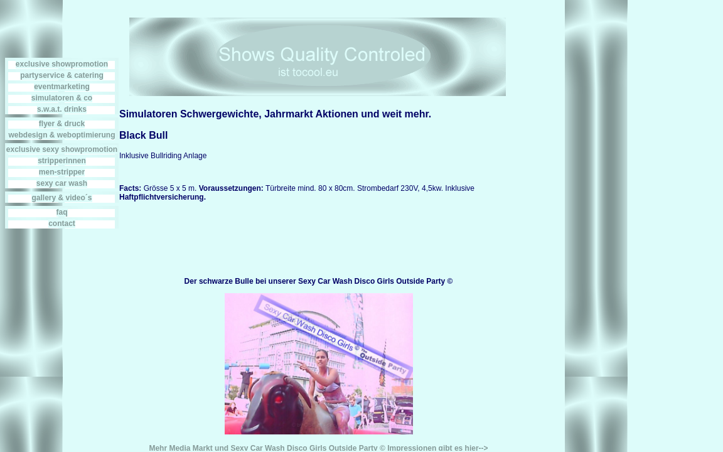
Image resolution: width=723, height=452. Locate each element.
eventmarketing (62, 86)
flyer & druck (62, 123)
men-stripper (62, 172)
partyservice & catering (62, 75)
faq (62, 212)
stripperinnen (62, 160)
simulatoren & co (61, 98)
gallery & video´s (61, 197)
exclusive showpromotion (62, 64)
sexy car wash (61, 183)
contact (61, 223)
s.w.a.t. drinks (62, 109)
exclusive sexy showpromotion (61, 149)
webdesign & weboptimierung (61, 135)
